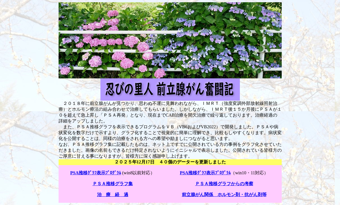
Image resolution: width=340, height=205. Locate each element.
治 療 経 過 (112, 194)
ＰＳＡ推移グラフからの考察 (224, 183)
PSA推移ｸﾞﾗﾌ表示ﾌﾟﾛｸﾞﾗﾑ (95, 172)
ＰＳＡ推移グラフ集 (113, 183)
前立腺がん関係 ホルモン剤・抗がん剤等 (224, 194)
